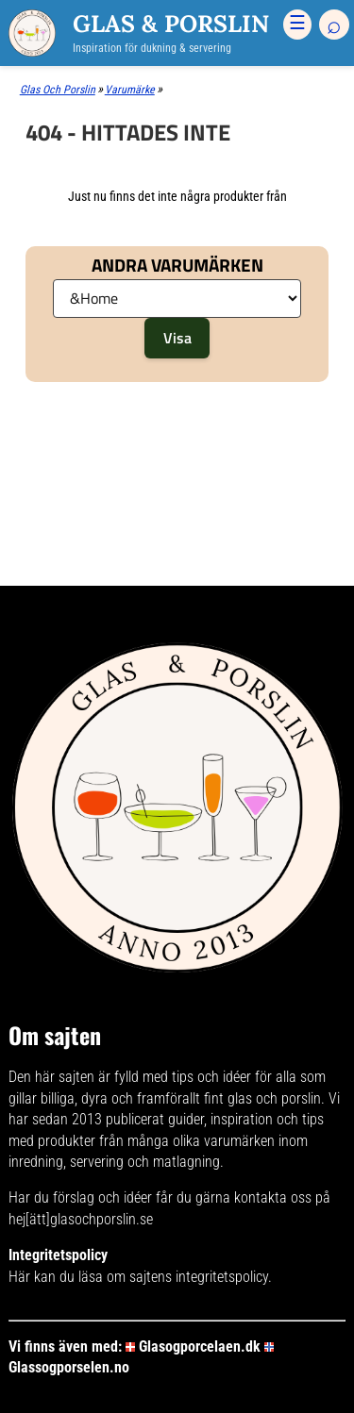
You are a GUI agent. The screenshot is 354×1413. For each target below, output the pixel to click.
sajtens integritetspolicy (198, 1277)
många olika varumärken (201, 1141)
